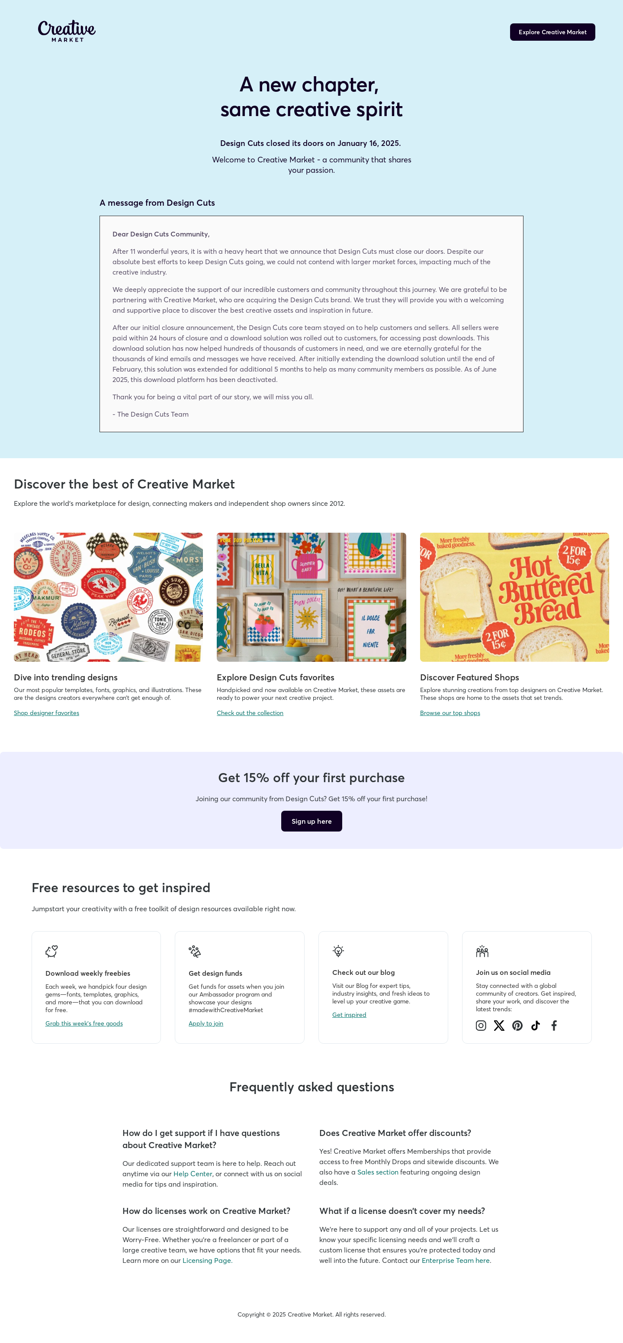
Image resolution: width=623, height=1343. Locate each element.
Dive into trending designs (66, 677)
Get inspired (349, 1015)
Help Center (192, 1173)
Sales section (377, 1172)
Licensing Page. (208, 1260)
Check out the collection (250, 713)
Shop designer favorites (46, 713)
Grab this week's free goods (84, 1023)
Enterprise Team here (456, 1260)
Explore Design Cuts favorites (275, 677)
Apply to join (206, 1023)
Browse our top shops (450, 713)
